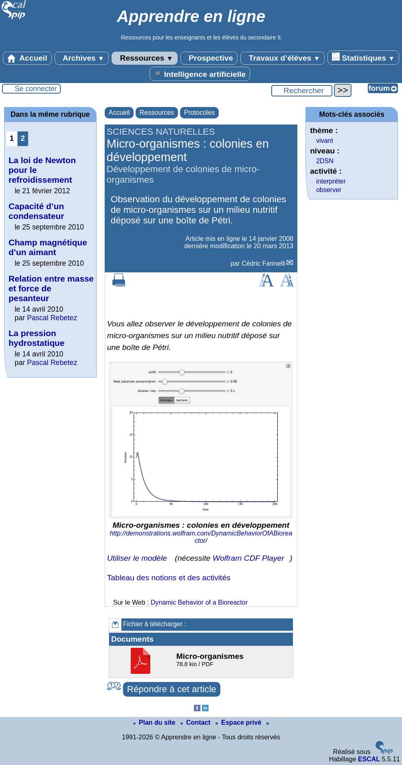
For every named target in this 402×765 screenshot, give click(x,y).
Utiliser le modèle (137, 558)
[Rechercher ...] (301, 90)
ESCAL (369, 759)
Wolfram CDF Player (248, 558)
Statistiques (363, 57)
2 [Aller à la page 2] (23, 138)
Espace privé (239, 722)
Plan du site (155, 722)
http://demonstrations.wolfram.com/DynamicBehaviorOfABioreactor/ (201, 537)
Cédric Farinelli (263, 263)
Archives (81, 58)
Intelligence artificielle (200, 74)
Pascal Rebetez (52, 318)
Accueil (27, 58)
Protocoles (199, 112)
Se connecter (36, 89)
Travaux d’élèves (282, 58)
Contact (196, 722)
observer (328, 189)
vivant (324, 140)
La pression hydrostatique (37, 338)
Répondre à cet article (171, 689)
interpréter (331, 181)
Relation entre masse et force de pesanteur (51, 288)
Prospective (209, 58)
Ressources (144, 58)
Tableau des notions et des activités (169, 577)
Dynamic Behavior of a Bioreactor (199, 602)
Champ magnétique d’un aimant (48, 247)
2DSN (325, 160)
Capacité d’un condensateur (36, 211)
